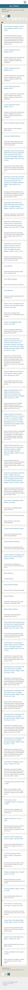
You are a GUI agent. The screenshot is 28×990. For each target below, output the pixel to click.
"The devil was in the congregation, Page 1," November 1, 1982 (14, 802)
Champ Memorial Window (12, 541)
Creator (18, 19)
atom (3, 969)
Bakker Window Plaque (11, 609)
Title (14, 19)
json (14, 969)
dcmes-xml (10, 969)
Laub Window (8, 266)
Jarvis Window (8, 290)
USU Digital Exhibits (14, 982)
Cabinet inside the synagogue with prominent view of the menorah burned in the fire (14, 556)
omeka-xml (18, 969)
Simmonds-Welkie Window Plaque (14, 123)
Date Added (23, 19)
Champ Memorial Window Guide (14, 528)
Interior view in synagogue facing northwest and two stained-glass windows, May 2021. (14, 305)
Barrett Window (9, 596)
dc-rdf (6, 969)
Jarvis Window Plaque (10, 279)
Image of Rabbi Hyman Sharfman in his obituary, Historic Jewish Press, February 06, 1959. (14, 373)
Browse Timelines (5, 11)
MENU (25, 2)
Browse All (4, 10)
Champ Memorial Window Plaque (14, 515)
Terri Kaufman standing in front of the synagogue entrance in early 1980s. (14, 28)
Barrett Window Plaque (11, 584)
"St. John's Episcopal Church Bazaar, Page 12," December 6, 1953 (13, 855)
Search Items (16, 10)
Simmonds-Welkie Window (12, 136)
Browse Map (21, 10)
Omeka (11, 983)
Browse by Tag (10, 10)
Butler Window (8, 573)
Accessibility (5, 984)
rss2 (22, 969)
